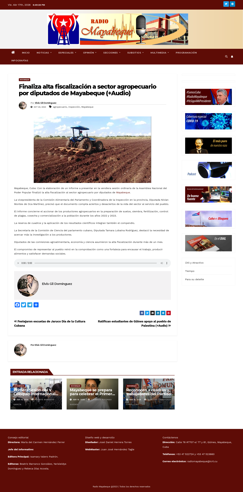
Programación (186, 52)
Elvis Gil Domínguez (45, 103)
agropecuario (60, 107)
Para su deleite (194, 279)
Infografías (19, 60)
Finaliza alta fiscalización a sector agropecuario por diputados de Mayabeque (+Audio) (87, 90)
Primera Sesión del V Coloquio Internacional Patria (34, 394)
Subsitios (135, 52)
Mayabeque (24, 79)
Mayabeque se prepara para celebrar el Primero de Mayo (92, 394)
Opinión (90, 52)
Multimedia (160, 52)
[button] (226, 56)
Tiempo (189, 271)
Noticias (44, 52)
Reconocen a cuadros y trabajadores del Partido (148, 392)
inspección (74, 107)
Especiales (67, 52)
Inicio (26, 52)
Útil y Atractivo (194, 262)
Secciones (111, 52)
